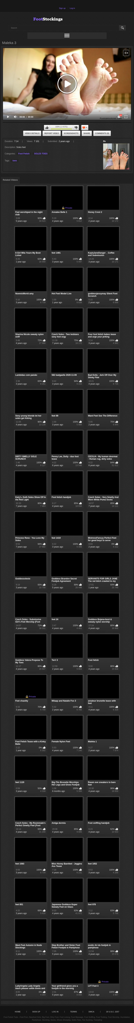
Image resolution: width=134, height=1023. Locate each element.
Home (18, 1012)
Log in (72, 8)
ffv (104, 141)
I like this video (47, 127)
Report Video (51, 133)
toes (15, 160)
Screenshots (71, 133)
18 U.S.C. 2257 (112, 1012)
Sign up (62, 8)
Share (86, 133)
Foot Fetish (24, 153)
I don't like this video (76, 127)
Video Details (32, 133)
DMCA (91, 1012)
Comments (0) (102, 133)
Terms (73, 1012)
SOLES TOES (40, 153)
